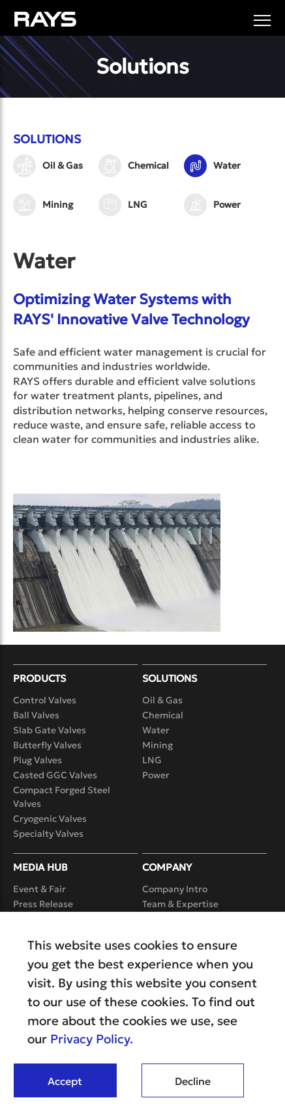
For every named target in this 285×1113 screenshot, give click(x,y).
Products (39, 678)
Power (227, 204)
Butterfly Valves (47, 745)
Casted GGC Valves (55, 775)
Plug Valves (37, 760)
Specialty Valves (48, 833)
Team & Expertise (180, 904)
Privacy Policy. (91, 1039)
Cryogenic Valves (50, 818)
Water (227, 165)
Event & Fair (39, 889)
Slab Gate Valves (49, 730)
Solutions (169, 678)
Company (167, 867)
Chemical (148, 165)
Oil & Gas (62, 165)
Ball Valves (36, 715)
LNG (137, 204)
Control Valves (44, 700)
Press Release (43, 904)
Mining (57, 204)
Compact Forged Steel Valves (61, 797)
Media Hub (40, 867)
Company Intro (174, 889)
